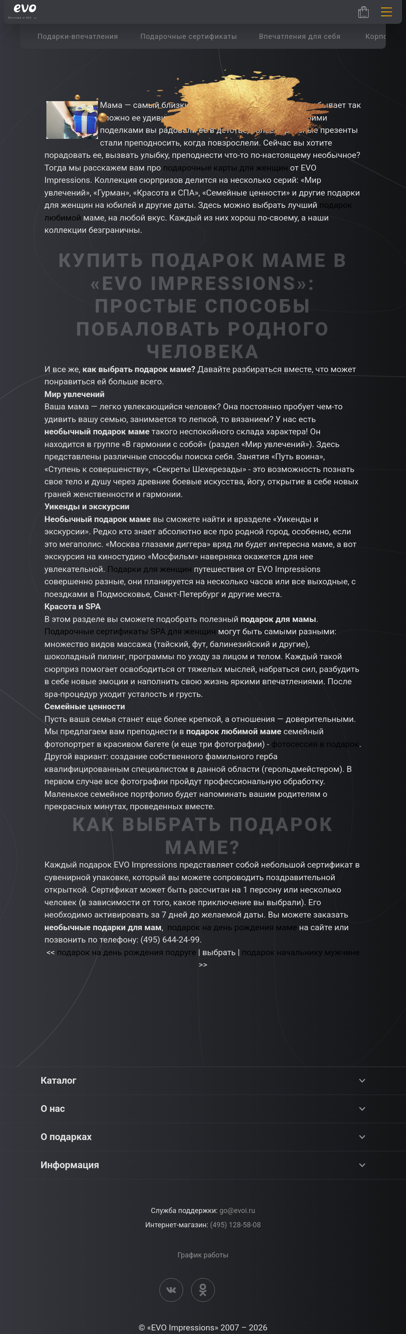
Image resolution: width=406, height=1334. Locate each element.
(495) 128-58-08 (235, 1225)
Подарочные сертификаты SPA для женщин (130, 631)
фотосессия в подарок (315, 744)
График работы (203, 1255)
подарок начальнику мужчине (301, 952)
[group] (77, 36)
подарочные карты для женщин (225, 168)
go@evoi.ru (237, 1210)
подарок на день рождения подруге (126, 952)
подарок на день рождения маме (232, 927)
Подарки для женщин (149, 569)
